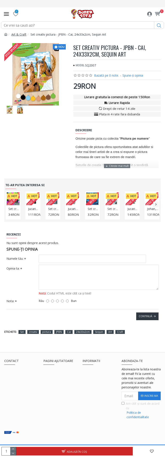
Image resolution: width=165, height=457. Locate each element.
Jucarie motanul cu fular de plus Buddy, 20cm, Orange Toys (73, 209)
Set (22, 332)
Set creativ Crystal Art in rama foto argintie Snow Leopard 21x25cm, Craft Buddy (113, 209)
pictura (46, 332)
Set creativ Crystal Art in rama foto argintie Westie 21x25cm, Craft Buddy (53, 209)
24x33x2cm (83, 332)
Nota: (10, 301)
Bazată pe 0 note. (106, 75)
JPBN (59, 332)
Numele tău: (14, 258)
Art (110, 332)
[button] (156, 204)
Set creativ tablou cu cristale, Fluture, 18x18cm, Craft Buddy (93, 209)
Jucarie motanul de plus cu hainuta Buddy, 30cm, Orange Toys (133, 209)
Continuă (145, 316)
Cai (69, 332)
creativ (33, 332)
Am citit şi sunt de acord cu (141, 410)
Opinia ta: (13, 268)
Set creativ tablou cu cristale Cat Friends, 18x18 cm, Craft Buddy (14, 209)
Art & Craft (18, 34)
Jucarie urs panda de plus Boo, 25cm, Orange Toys (33, 209)
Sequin (99, 332)
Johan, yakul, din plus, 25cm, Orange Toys (152, 209)
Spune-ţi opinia (132, 75)
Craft (120, 332)
